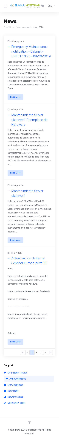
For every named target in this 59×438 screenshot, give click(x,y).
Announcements (24, 27)
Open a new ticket (14, 403)
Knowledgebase (13, 384)
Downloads (11, 391)
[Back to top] (30, 422)
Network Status (13, 397)
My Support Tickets (15, 372)
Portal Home (9, 27)
